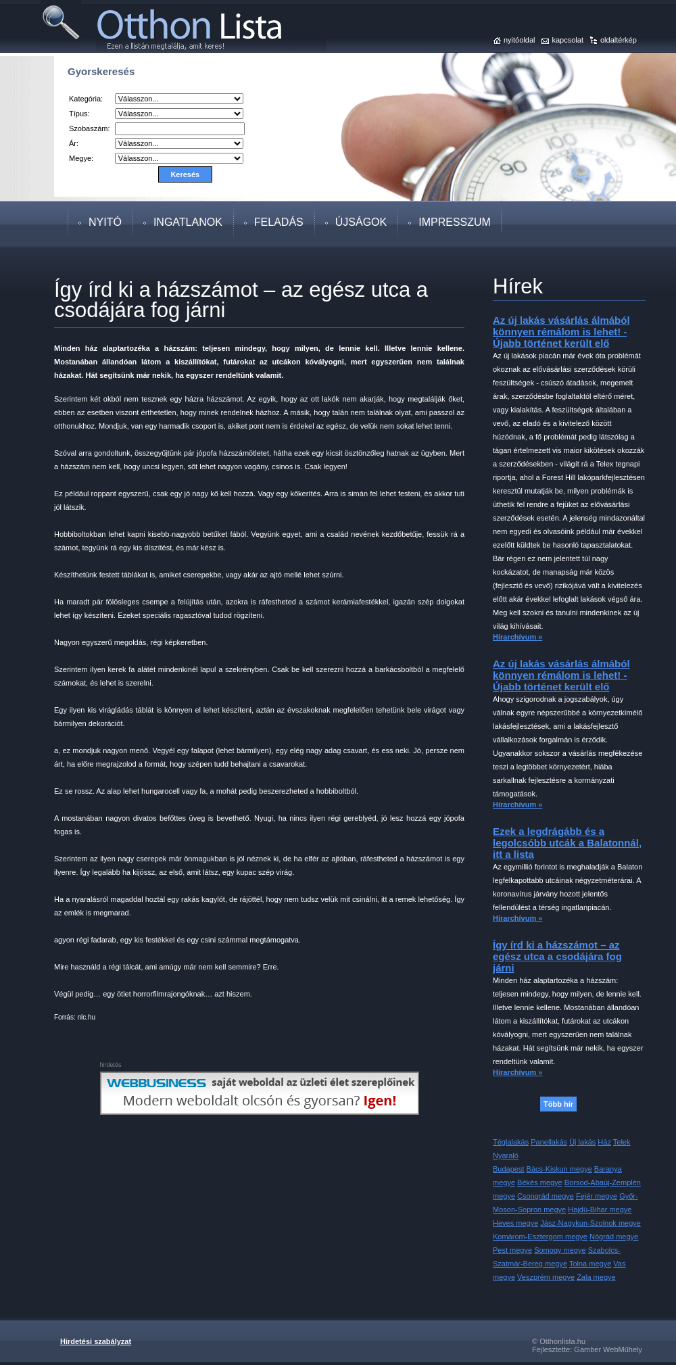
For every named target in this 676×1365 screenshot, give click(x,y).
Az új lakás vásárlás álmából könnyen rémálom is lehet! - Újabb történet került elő (561, 331)
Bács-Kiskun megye (559, 1169)
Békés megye (539, 1182)
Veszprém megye (546, 1277)
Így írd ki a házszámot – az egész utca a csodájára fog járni (557, 956)
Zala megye (596, 1277)
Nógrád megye (613, 1236)
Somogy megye (559, 1250)
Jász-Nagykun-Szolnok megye (590, 1223)
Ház (604, 1142)
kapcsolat (567, 40)
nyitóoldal (519, 40)
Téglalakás (511, 1142)
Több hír (558, 1104)
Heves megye (515, 1223)
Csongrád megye (545, 1196)
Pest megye (512, 1250)
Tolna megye (590, 1264)
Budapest (508, 1169)
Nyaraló (505, 1155)
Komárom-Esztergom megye (540, 1236)
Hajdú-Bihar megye (599, 1209)
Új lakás (582, 1142)
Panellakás (549, 1142)
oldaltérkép (618, 40)
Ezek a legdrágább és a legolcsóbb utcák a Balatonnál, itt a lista (567, 842)
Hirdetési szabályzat (95, 1341)
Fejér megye (596, 1196)
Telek (622, 1142)
